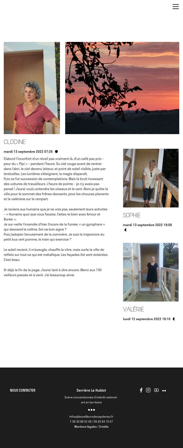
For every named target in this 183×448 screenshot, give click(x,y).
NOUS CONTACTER (22, 390)
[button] (175, 7)
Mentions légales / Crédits (91, 426)
